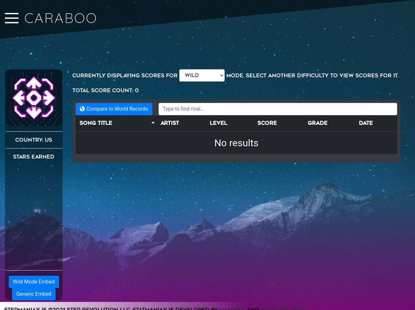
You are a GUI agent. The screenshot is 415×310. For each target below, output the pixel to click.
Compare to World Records (114, 109)
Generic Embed (33, 294)
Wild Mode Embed (34, 282)
